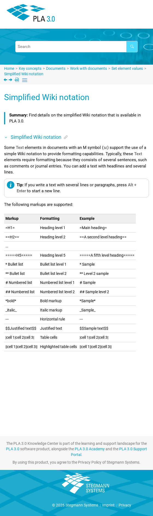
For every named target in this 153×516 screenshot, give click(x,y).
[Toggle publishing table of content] (25, 80)
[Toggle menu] (140, 15)
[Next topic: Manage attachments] (11, 80)
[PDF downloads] (17, 80)
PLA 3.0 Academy (90, 449)
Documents (55, 68)
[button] (6, 137)
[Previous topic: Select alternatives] (6, 80)
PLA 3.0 (12, 449)
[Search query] (76, 46)
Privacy (125, 505)
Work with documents (88, 68)
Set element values (127, 68)
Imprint (108, 505)
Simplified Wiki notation (23, 74)
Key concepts (30, 68)
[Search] (132, 46)
